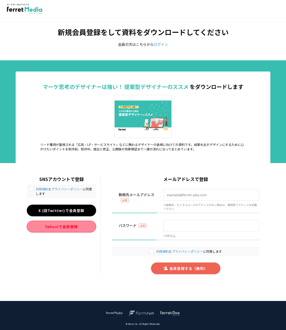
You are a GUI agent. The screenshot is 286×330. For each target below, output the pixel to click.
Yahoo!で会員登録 (61, 226)
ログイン (161, 44)
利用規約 (42, 189)
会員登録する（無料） (185, 268)
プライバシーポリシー (67, 189)
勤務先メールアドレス (136, 194)
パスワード (128, 225)
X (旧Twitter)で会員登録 (61, 210)
